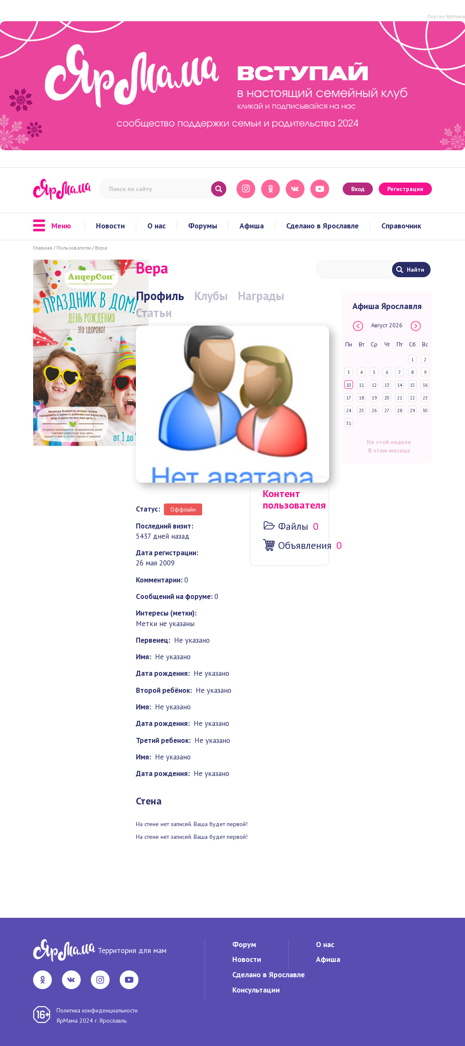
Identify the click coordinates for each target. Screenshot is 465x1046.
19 (374, 398)
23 (425, 398)
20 (386, 398)
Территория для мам (132, 950)
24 (348, 410)
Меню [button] (52, 226)
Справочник (401, 226)
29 (412, 410)
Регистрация (405, 189)
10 (348, 385)
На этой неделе (389, 442)
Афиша (252, 226)
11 (361, 385)
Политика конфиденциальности (97, 1010)
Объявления (305, 545)
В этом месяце (389, 450)
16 (425, 385)
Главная (42, 248)
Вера (101, 248)
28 (399, 410)
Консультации (256, 990)
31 (348, 423)
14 (399, 385)
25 (361, 410)
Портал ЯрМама (446, 16)
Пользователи (73, 248)
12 (374, 385)
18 (361, 398)
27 (386, 410)
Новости (110, 226)
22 (412, 398)
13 (386, 385)
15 (412, 385)
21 (399, 398)
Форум (244, 944)
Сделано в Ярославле (322, 226)
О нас (156, 226)
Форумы (202, 226)
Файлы (293, 526)
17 (348, 398)
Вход (357, 189)
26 (374, 410)
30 (425, 410)
